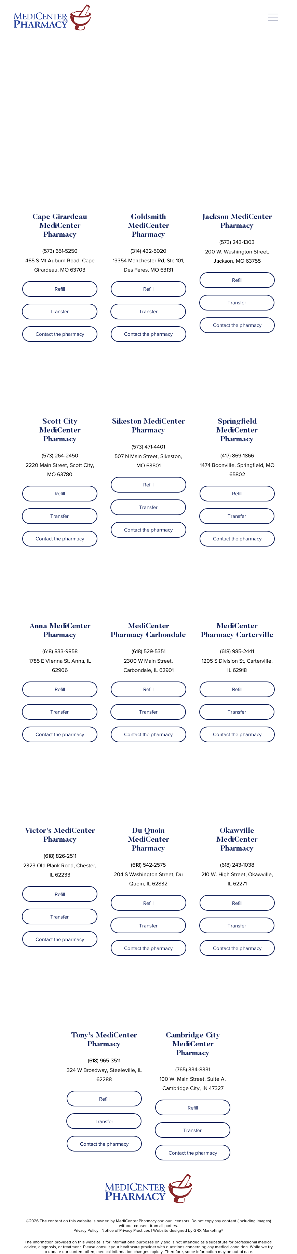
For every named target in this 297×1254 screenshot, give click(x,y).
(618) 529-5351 (148, 651)
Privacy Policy (85, 1230)
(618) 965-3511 (104, 1060)
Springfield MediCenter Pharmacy (237, 430)
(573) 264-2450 (60, 455)
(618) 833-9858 (60, 651)
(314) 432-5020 (148, 251)
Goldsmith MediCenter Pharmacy (148, 226)
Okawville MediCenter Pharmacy (237, 840)
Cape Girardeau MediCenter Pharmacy (59, 226)
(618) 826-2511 (60, 856)
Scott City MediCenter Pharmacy (60, 430)
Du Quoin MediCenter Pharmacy (148, 840)
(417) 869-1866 (237, 455)
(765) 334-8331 (192, 1069)
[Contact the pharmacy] (59, 334)
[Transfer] (59, 311)
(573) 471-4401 (148, 447)
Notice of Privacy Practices (126, 1230)
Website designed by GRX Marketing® (188, 1230)
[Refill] (59, 289)
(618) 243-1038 (237, 865)
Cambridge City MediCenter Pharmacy (193, 1044)
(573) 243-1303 (237, 242)
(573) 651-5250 (60, 251)
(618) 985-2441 (237, 651)
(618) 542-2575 (148, 865)
